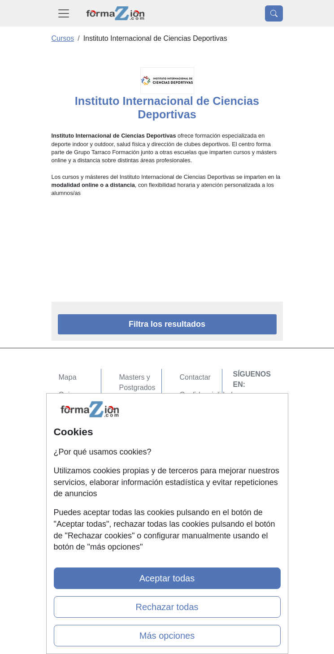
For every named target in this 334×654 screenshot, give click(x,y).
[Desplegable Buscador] (274, 13)
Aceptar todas (167, 578)
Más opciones (167, 636)
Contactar (195, 377)
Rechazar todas (166, 607)
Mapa (68, 377)
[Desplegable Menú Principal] (64, 13)
